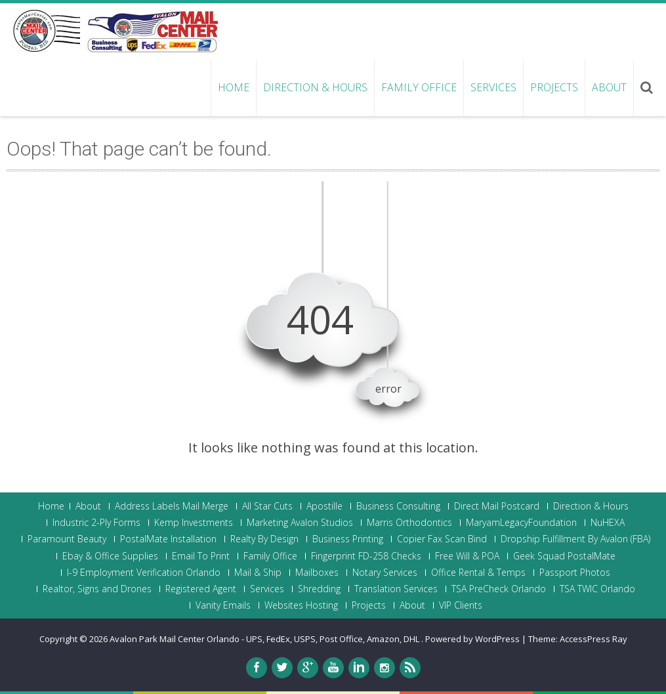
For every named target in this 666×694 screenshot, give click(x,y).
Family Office (419, 87)
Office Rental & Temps (478, 572)
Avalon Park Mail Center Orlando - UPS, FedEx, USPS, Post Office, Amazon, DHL (265, 639)
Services (493, 87)
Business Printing (347, 539)
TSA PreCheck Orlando (498, 589)
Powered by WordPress (472, 639)
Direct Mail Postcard (496, 506)
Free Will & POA (467, 556)
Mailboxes (317, 572)
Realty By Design (264, 539)
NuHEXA (608, 522)
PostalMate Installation (168, 539)
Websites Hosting (301, 605)
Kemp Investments (193, 522)
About (609, 87)
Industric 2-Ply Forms (96, 522)
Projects (554, 87)
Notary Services (384, 572)
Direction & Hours (315, 87)
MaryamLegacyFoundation (521, 522)
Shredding (319, 589)
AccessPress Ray (593, 639)
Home (233, 87)
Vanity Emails (223, 605)
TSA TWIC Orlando (597, 589)
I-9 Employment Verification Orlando (143, 572)
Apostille (324, 506)
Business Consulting (398, 506)
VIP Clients (460, 605)
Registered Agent (200, 589)
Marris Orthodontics (409, 522)
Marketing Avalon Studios (300, 522)
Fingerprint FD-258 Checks (366, 556)
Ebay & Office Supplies (110, 556)
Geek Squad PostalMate (564, 556)
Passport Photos (574, 572)
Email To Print (201, 556)
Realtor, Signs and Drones (97, 589)
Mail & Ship (257, 572)
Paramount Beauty (67, 539)
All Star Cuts (267, 506)
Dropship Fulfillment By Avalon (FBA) (575, 539)
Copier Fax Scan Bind (442, 539)
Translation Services (396, 589)
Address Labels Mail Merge (171, 506)
